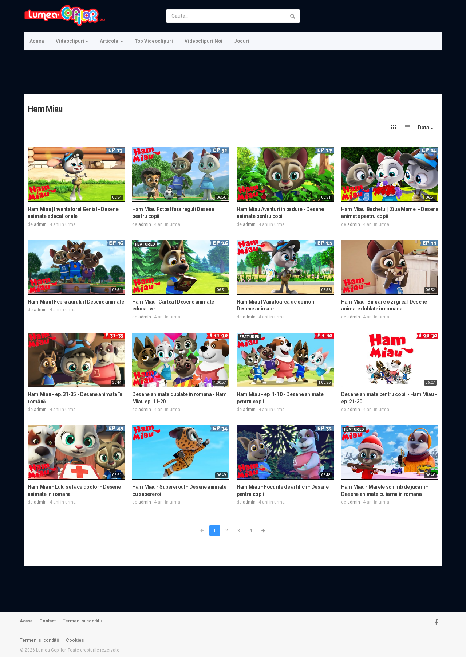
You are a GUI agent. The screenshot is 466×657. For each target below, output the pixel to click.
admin (40, 224)
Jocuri (241, 41)
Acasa (36, 41)
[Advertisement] (232, 71)
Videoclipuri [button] (72, 41)
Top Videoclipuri (154, 41)
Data (425, 127)
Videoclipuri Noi (203, 41)
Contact (47, 620)
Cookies (75, 640)
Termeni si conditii (82, 620)
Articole (111, 41)
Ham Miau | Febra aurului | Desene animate (76, 302)
